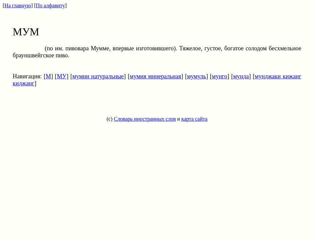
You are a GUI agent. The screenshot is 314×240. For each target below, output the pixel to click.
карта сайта (195, 119)
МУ (61, 76)
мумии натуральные (98, 76)
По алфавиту (50, 5)
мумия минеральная (155, 76)
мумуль (196, 76)
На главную (17, 5)
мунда (241, 76)
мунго (219, 76)
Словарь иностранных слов (145, 119)
